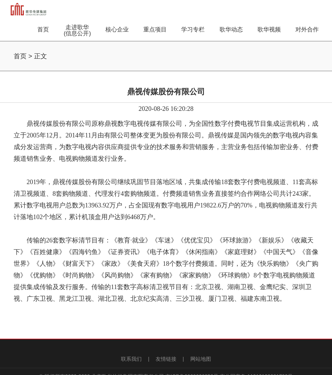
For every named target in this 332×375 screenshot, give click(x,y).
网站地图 (200, 359)
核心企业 (117, 29)
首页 (43, 29)
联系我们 (131, 359)
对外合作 (307, 29)
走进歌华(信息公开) (77, 30)
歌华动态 (231, 29)
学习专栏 (193, 29)
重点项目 (155, 29)
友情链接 (166, 359)
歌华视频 (269, 29)
